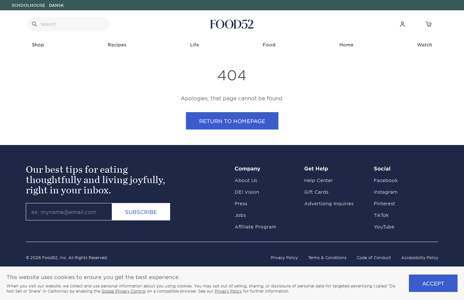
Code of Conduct (374, 257)
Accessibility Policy (419, 257)
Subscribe (141, 211)
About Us (246, 180)
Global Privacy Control (124, 291)
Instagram (386, 192)
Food (269, 44)
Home (346, 44)
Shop (38, 44)
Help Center (318, 180)
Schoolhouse (28, 5)
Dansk (56, 5)
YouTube (384, 226)
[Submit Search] (34, 24)
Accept (433, 283)
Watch (424, 44)
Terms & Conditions (327, 257)
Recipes (117, 44)
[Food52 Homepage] (232, 24)
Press (241, 203)
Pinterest (384, 203)
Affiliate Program (255, 226)
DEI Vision (247, 192)
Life (194, 44)
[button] (402, 24)
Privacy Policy (284, 257)
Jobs (240, 215)
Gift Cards (316, 192)
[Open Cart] (428, 24)
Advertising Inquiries (328, 203)
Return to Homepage (232, 121)
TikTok (381, 215)
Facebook (386, 180)
